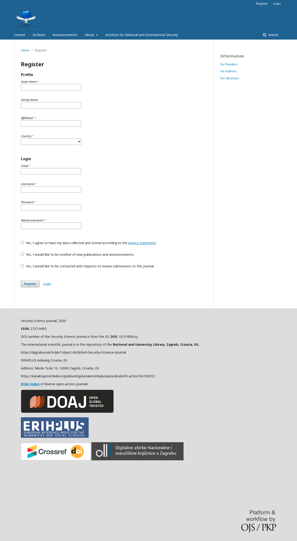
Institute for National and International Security (141, 35)
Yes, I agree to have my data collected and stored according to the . (89, 243)
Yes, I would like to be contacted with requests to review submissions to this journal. (87, 266)
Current (19, 35)
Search (272, 35)
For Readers (228, 64)
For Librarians (229, 78)
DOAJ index (30, 384)
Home (25, 50)
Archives (39, 35)
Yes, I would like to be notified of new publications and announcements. (77, 254)
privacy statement (142, 243)
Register (262, 3)
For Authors (228, 71)
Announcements (65, 35)
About (90, 35)
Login (277, 3)
